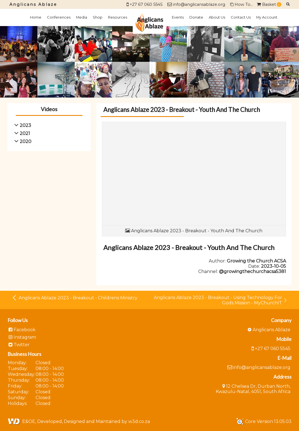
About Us (217, 17)
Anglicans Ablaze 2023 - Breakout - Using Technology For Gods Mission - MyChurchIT (220, 300)
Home (35, 17)
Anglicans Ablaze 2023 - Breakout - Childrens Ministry (74, 297)
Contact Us (241, 17)
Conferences (59, 17)
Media (81, 17)
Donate (196, 17)
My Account (266, 17)
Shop (97, 17)
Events (178, 17)
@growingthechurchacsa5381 (252, 271)
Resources (117, 17)
